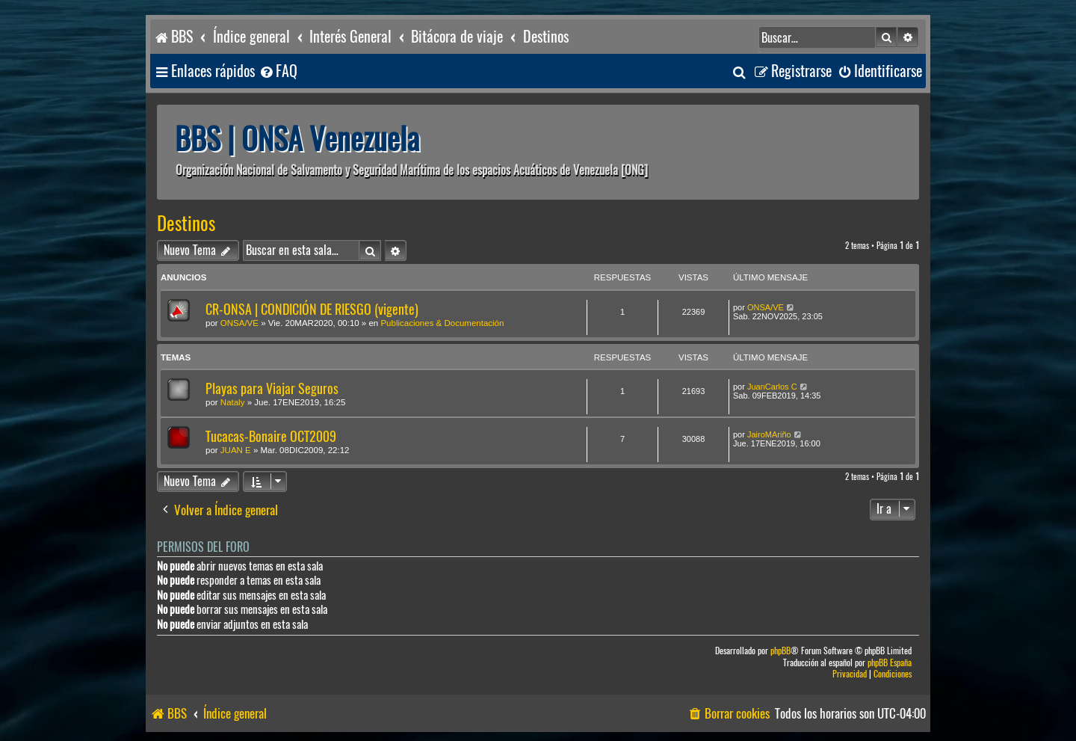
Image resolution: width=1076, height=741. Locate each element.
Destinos (186, 223)
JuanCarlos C (772, 386)
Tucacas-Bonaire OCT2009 (270, 436)
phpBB (780, 651)
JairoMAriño (769, 434)
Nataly (232, 402)
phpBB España (890, 662)
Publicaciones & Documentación (442, 323)
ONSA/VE (239, 323)
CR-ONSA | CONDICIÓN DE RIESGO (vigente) (311, 309)
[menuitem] (278, 71)
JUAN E (235, 450)
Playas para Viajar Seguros (271, 388)
